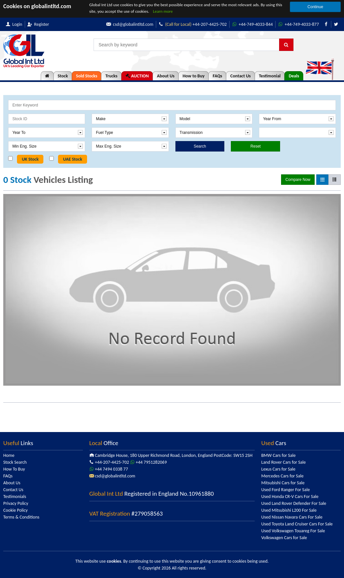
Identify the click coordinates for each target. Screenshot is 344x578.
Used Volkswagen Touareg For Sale (293, 531)
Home (8, 455)
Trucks (111, 76)
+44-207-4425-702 (186, 24)
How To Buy (14, 469)
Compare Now (297, 179)
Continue (315, 7)
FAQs (217, 76)
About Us (165, 76)
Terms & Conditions (21, 517)
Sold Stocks (86, 76)
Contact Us (240, 76)
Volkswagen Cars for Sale (284, 537)
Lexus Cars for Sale (278, 469)
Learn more (163, 11)
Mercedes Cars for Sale (282, 476)
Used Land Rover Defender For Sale (293, 503)
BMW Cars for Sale (278, 455)
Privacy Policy (15, 503)
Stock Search (15, 462)
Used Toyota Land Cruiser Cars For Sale (297, 524)
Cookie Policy (15, 510)
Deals (294, 76)
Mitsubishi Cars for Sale (283, 483)
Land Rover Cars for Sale (283, 462)
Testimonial (270, 76)
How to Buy (193, 76)
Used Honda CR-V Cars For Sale (290, 496)
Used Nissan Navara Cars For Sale (291, 517)
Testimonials (14, 496)
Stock (63, 76)
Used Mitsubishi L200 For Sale (289, 510)
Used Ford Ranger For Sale (285, 489)
